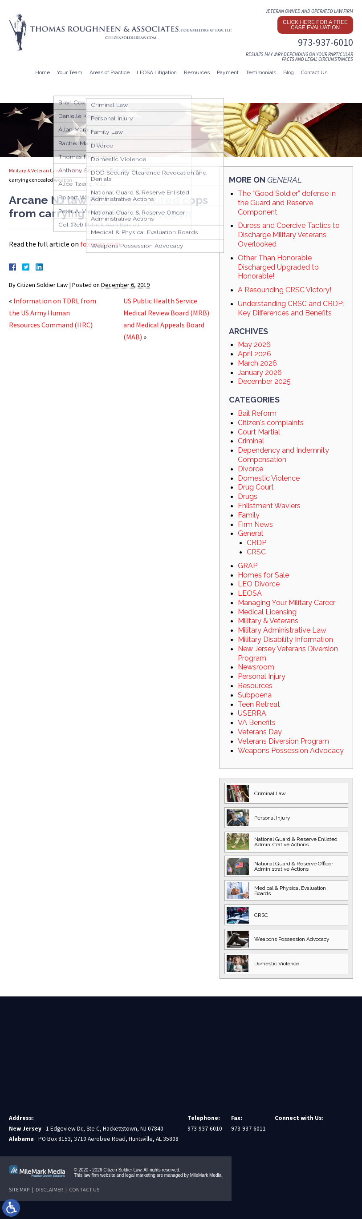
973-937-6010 (325, 42)
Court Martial (259, 432)
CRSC (256, 552)
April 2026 (254, 354)
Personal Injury (261, 676)
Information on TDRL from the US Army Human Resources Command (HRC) (52, 312)
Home (42, 72)
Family (249, 515)
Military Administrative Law (282, 630)
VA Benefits (257, 722)
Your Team (69, 72)
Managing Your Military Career (286, 602)
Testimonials (261, 72)
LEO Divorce (259, 584)
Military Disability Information (285, 639)
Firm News (255, 524)
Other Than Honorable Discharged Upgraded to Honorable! (278, 267)
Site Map (19, 1189)
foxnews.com (100, 243)
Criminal (251, 441)
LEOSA (250, 593)
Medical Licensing (267, 612)
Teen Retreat (259, 704)
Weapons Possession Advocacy (291, 750)
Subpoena (255, 695)
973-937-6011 (248, 1128)
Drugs (247, 496)
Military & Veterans (268, 621)
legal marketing (140, 1175)
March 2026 (257, 363)
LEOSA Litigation (157, 72)
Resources (197, 72)
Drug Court (256, 487)
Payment (228, 72)
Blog (288, 72)
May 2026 (254, 344)
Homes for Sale (263, 575)
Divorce (250, 469)
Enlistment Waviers (269, 506)
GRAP (247, 566)
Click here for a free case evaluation (315, 25)
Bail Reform (257, 413)
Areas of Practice (109, 72)
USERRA (252, 713)
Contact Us (314, 72)
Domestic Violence (269, 478)
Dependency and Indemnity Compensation (283, 455)
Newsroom (256, 667)
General (95, 170)
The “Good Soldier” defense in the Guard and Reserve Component (287, 202)
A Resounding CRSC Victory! (284, 290)
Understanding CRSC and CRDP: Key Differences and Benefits (291, 308)
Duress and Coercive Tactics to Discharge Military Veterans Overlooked (289, 234)
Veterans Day (260, 732)
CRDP (256, 542)
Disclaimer (49, 1189)
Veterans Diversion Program (283, 741)
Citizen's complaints (271, 422)
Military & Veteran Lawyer (38, 170)
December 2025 (264, 381)
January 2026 (260, 372)
